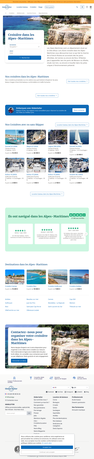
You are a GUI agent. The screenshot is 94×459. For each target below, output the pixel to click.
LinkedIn (78, 392)
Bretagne (56, 402)
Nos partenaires (39, 408)
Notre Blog (37, 428)
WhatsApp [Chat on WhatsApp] (9, 397)
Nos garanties (39, 405)
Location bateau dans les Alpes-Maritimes (72, 125)
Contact (36, 434)
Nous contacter (79, 110)
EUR (80, 387)
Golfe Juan (8, 303)
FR (61, 387)
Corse (55, 400)
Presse (36, 413)
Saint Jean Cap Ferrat (34, 307)
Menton (72, 303)
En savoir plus (47, 443)
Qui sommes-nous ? (41, 400)
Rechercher (25, 58)
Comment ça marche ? (41, 402)
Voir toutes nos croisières (77, 81)
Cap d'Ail (72, 299)
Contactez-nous (11, 400)
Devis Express (57, 428)
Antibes (7, 299)
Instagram (69, 392)
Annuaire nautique (78, 410)
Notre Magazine (39, 431)
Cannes (50, 299)
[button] (22, 7)
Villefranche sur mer (12, 310)
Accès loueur (76, 400)
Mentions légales (40, 418)
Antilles (55, 416)
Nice (6, 307)
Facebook (50, 392)
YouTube (59, 392)
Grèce (55, 408)
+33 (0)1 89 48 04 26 (12, 394)
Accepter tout (47, 447)
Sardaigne (56, 410)
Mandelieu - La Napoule (56, 303)
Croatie (55, 405)
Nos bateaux (57, 421)
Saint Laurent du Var (55, 307)
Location (44, 423)
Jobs (35, 416)
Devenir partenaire (78, 402)
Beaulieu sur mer (32, 299)
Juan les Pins (31, 303)
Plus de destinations (60, 418)
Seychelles (56, 413)
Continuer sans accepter (47, 452)
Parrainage (37, 410)
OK (29, 413)
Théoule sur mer (75, 307)
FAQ (35, 426)
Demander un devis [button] (19, 361)
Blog (86, 392)
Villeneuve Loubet (33, 310)
